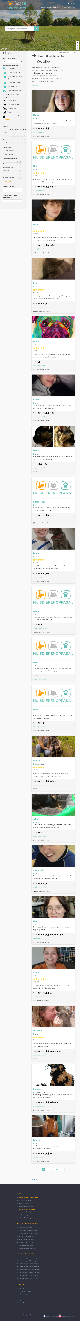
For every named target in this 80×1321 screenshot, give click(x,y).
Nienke (36, 115)
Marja (36, 450)
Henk (35, 709)
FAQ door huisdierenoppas (26, 1206)
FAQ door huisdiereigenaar (26, 1218)
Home (43, 7)
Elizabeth (38, 1030)
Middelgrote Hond (11, 104)
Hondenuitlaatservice (12, 90)
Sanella (37, 399)
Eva (35, 283)
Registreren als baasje (25, 1212)
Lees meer (35, 85)
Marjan (36, 611)
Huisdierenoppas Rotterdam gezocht (29, 1261)
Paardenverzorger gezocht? (27, 1248)
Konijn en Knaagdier (11, 116)
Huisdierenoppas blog (25, 1294)
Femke (36, 760)
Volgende (59, 1170)
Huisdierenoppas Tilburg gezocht (28, 1275)
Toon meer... (8, 119)
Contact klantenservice (25, 1303)
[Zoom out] (77, 45)
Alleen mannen (8, 154)
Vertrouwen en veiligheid (26, 1291)
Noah (35, 224)
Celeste (37, 1089)
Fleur (35, 166)
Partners (21, 1297)
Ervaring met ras (8, 186)
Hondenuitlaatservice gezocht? (28, 1230)
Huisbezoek (9, 68)
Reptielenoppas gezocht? (26, 1242)
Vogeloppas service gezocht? (27, 1239)
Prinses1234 (39, 502)
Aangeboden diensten (10, 65)
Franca (36, 1140)
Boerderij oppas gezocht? (26, 1245)
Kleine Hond (9, 100)
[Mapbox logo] (5, 49)
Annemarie (38, 870)
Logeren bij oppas (11, 86)
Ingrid (36, 341)
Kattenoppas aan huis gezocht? (28, 1233)
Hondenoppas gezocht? (25, 1227)
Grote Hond (9, 108)
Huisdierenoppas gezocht (54, 7)
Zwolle (36, 118)
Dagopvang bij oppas (12, 82)
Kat (7, 112)
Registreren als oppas (25, 1200)
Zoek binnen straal (9, 58)
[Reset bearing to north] (77, 48)
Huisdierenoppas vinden (27, 1209)
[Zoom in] (77, 42)
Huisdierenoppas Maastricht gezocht (29, 1278)
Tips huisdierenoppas (25, 1203)
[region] (40, 25)
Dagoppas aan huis (11, 72)
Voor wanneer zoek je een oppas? (11, 125)
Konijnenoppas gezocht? (26, 1236)
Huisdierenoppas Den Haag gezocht (29, 1269)
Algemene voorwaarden (26, 1300)
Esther (36, 972)
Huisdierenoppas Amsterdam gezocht (30, 1258)
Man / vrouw (7, 147)
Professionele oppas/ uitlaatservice (10, 196)
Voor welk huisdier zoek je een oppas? (11, 96)
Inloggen (71, 3)
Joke (35, 819)
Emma (36, 553)
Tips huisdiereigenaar (25, 1215)
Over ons (21, 1288)
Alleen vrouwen (8, 150)
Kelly (35, 662)
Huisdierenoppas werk (69, 7)
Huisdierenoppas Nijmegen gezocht (29, 1272)
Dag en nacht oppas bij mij (12, 77)
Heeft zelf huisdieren (10, 158)
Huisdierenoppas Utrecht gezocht (28, 1263)
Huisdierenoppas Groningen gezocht (29, 1266)
